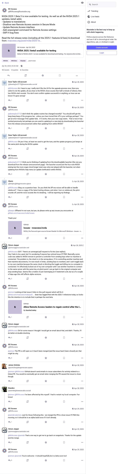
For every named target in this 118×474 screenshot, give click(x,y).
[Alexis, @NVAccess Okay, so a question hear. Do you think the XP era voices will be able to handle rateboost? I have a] (42, 189)
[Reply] (8, 75)
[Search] (101, 4)
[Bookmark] (59, 75)
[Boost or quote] (25, 75)
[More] (76, 75)
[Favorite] (42, 75)
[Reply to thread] (10, 100)
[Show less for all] (82, 2)
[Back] (39, 3)
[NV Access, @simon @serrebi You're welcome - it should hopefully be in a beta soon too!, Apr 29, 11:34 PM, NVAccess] (42, 455)
